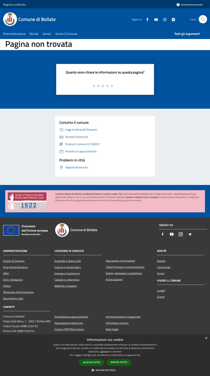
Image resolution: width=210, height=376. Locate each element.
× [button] (206, 338)
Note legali (112, 329)
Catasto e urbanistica (66, 280)
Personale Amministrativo (18, 292)
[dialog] (105, 355)
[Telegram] (172, 19)
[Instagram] (163, 19)
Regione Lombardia (14, 4)
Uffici (6, 273)
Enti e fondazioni (13, 280)
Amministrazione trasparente (123, 317)
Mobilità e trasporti (65, 286)
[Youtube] (154, 19)
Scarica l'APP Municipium (69, 329)
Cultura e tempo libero (67, 267)
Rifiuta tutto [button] (119, 362)
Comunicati (163, 267)
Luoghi (161, 290)
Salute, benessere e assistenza (124, 273)
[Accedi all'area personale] (189, 5)
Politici (7, 286)
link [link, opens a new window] (138, 355)
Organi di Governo (13, 261)
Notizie (161, 261)
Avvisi (160, 273)
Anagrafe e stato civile (67, 261)
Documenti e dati (13, 298)
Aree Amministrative (15, 267)
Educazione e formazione (120, 261)
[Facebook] (146, 19)
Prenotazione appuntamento (71, 317)
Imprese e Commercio (67, 273)
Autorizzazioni (114, 279)
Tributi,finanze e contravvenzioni (125, 267)
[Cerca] (203, 19)
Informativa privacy (117, 323)
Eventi (161, 297)
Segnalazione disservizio (68, 323)
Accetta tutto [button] (91, 362)
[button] (105, 370)
